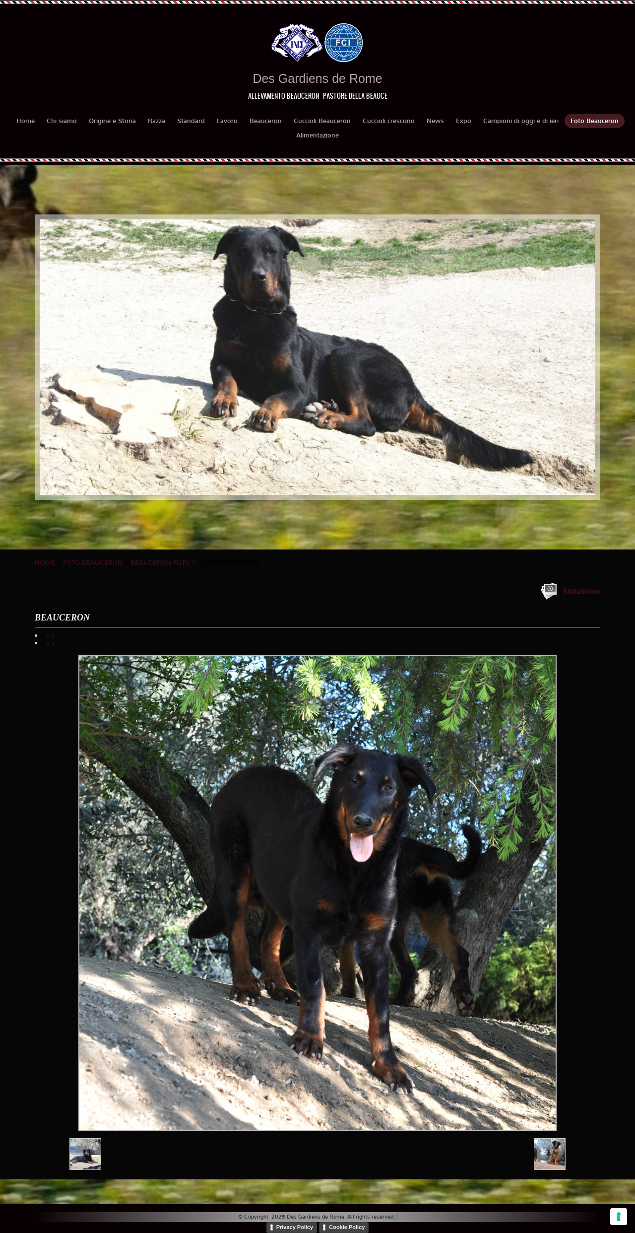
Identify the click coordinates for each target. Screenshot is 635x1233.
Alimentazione (317, 135)
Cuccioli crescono (389, 121)
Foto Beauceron (595, 121)
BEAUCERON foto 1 (163, 562)
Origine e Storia (112, 121)
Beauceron (266, 121)
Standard (191, 121)
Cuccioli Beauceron (322, 121)
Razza (156, 121)
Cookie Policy (347, 1227)
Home (25, 121)
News (435, 121)
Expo (463, 121)
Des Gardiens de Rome (317, 78)
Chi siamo (62, 121)
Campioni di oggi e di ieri (521, 121)
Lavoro (227, 121)
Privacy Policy (295, 1227)
